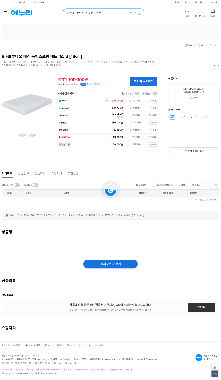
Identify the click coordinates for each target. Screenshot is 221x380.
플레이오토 (200, 2)
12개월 (205, 117)
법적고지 (47, 345)
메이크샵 (213, 2)
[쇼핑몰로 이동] (107, 100)
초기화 (215, 185)
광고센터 (70, 345)
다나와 (177, 2)
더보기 (214, 65)
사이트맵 (99, 345)
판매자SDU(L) (85, 345)
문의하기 (201, 307)
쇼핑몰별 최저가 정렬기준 (76, 93)
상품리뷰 (40, 173)
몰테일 (187, 2)
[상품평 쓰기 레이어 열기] (194, 98)
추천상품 (73, 173)
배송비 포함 (126, 93)
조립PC (38, 2)
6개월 (193, 117)
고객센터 (59, 345)
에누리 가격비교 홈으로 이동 (21, 12)
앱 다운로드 (207, 357)
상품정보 (23, 173)
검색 (138, 13)
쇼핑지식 (21, 2)
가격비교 (7, 173)
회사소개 (5, 345)
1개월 (172, 117)
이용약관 (17, 345)
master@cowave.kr (67, 363)
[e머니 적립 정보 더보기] (103, 84)
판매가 (142, 193)
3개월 (182, 117)
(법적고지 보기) (137, 215)
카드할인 (146, 93)
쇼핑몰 (182, 185)
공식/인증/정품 (163, 185)
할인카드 (196, 185)
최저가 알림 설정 (196, 150)
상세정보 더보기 (110, 264)
